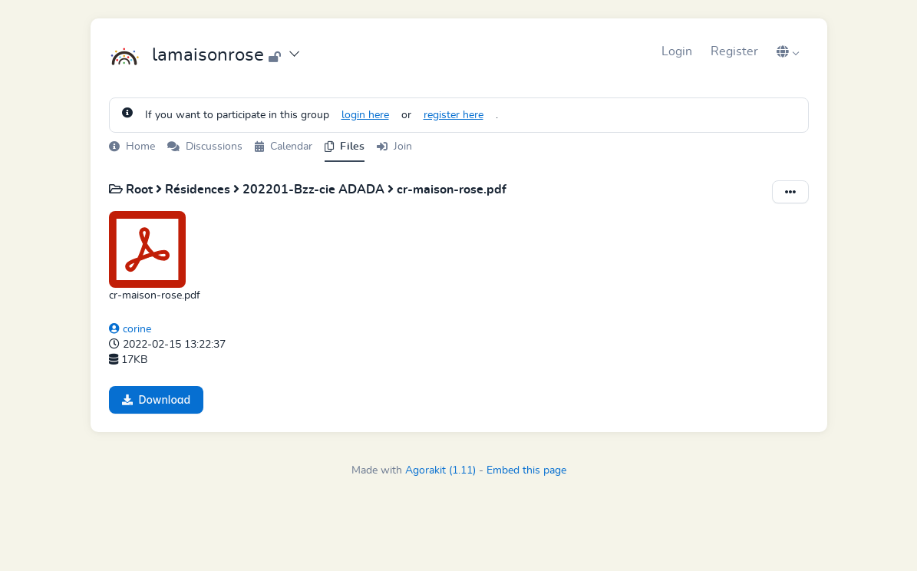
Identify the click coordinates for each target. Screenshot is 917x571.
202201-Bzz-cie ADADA (315, 189)
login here (365, 115)
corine (130, 329)
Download (156, 399)
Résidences (199, 189)
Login (676, 51)
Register (734, 51)
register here (453, 115)
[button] (788, 51)
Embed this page (526, 470)
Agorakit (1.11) (440, 470)
